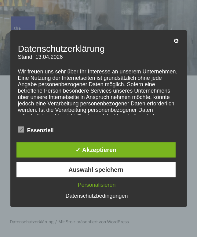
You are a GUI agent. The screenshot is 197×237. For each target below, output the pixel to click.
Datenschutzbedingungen (96, 196)
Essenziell (35, 129)
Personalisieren (96, 185)
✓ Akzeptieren (95, 150)
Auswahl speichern (95, 169)
